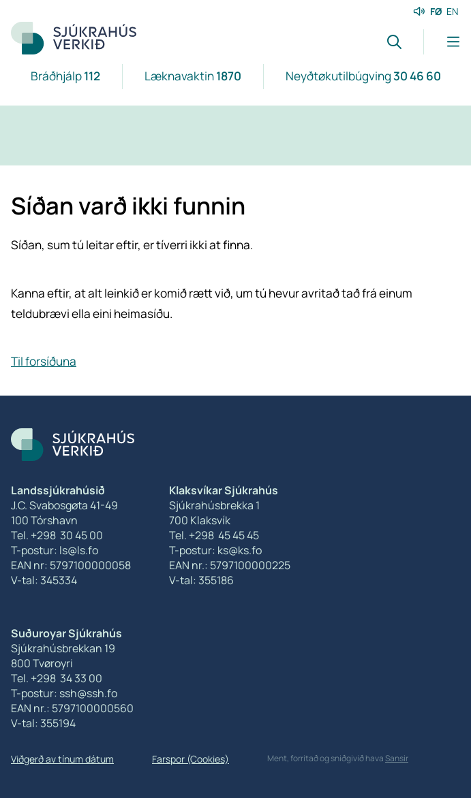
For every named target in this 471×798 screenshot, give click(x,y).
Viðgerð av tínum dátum (62, 758)
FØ (436, 11)
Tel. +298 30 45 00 (57, 535)
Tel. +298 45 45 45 (214, 535)
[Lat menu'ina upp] (441, 41)
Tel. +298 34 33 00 (56, 678)
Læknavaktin (193, 76)
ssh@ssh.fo (88, 693)
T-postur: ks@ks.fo (215, 550)
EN (452, 11)
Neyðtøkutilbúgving (363, 76)
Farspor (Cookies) (190, 758)
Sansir (396, 758)
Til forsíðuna (43, 361)
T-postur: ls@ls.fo (54, 550)
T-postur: (35, 693)
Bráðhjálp (65, 76)
